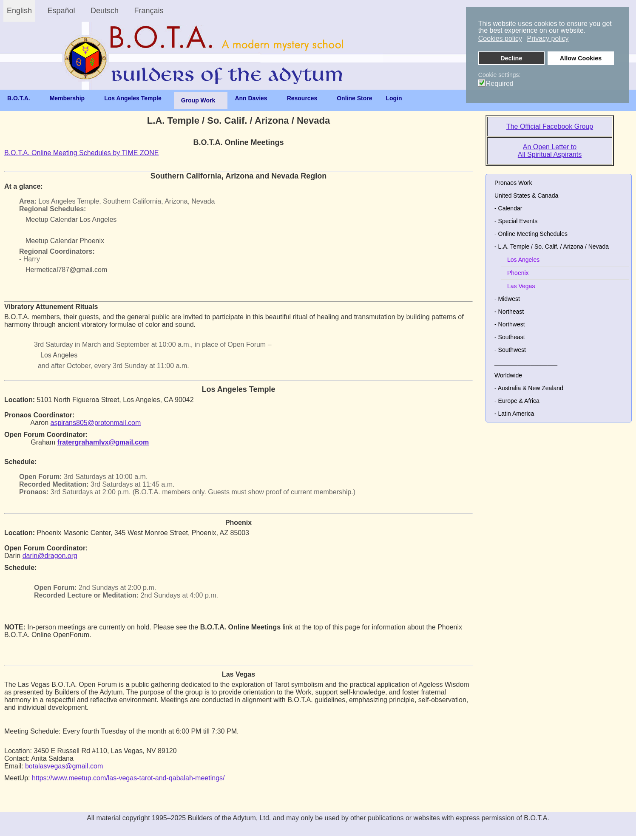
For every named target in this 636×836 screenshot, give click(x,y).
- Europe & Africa (516, 400)
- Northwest (509, 324)
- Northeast (509, 311)
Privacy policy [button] (548, 38)
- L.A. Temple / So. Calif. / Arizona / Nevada (551, 246)
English (19, 10)
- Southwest (510, 349)
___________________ (525, 362)
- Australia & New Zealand (528, 388)
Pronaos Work (513, 182)
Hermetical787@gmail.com (66, 269)
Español (61, 10)
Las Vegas (521, 286)
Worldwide (508, 375)
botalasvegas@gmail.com (64, 766)
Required (500, 83)
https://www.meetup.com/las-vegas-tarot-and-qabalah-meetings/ (128, 778)
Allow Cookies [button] (581, 58)
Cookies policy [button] (500, 38)
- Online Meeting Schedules (531, 233)
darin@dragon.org (50, 555)
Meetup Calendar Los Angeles (71, 219)
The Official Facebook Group (549, 126)
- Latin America (514, 413)
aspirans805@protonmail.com (96, 422)
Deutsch (105, 10)
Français (149, 10)
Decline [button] (511, 58)
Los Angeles (58, 355)
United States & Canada (526, 195)
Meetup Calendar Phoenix (65, 240)
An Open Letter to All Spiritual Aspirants (550, 150)
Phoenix (518, 272)
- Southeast (509, 337)
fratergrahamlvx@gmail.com (103, 442)
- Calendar (508, 208)
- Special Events (515, 221)
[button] (622, 246)
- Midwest (507, 298)
